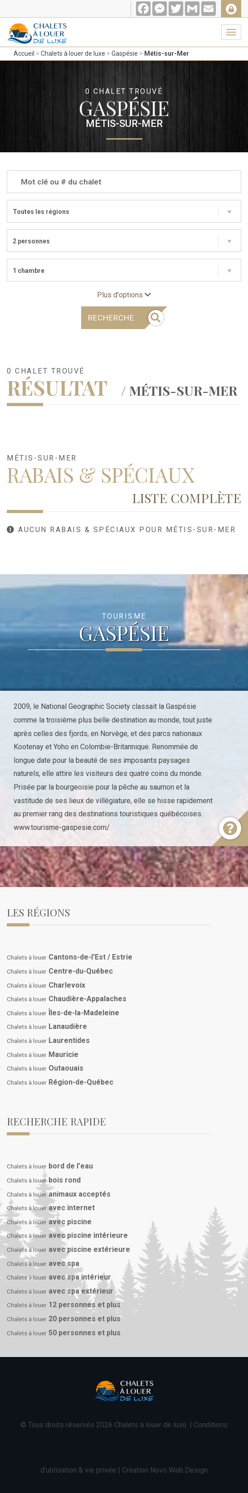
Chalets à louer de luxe (73, 53)
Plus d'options (124, 295)
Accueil (24, 53)
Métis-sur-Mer (166, 53)
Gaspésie (125, 53)
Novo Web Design (179, 1470)
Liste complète (186, 497)
